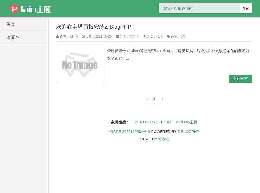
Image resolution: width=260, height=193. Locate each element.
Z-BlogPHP (188, 131)
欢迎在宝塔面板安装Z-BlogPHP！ (96, 27)
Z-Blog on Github (153, 122)
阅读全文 (240, 78)
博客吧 (163, 139)
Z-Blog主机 (186, 122)
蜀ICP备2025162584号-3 (129, 131)
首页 (10, 24)
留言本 (12, 37)
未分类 (134, 36)
